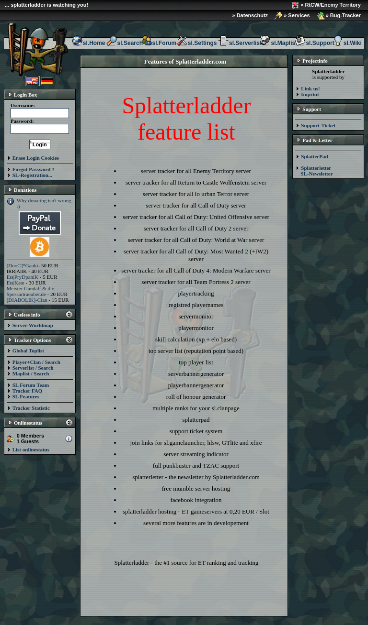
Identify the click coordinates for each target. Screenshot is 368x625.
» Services (292, 16)
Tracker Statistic (31, 408)
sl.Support (314, 43)
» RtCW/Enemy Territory (326, 5)
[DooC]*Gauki (22, 265)
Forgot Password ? (33, 169)
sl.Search (124, 43)
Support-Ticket (318, 125)
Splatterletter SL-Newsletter (314, 170)
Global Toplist (28, 350)
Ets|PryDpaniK (22, 277)
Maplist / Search (30, 373)
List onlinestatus (30, 449)
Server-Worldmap (32, 325)
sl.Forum (159, 43)
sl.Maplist (278, 43)
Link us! (310, 88)
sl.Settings (196, 43)
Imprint (310, 94)
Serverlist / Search (33, 368)
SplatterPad (314, 156)
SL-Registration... (32, 175)
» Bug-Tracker (339, 16)
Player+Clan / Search (36, 362)
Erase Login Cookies (35, 158)
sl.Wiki (347, 43)
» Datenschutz (250, 15)
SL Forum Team (30, 385)
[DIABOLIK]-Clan (27, 300)
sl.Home (88, 43)
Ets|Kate (15, 282)
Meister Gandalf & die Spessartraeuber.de (30, 291)
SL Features (25, 396)
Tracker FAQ (27, 391)
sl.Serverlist (240, 43)
